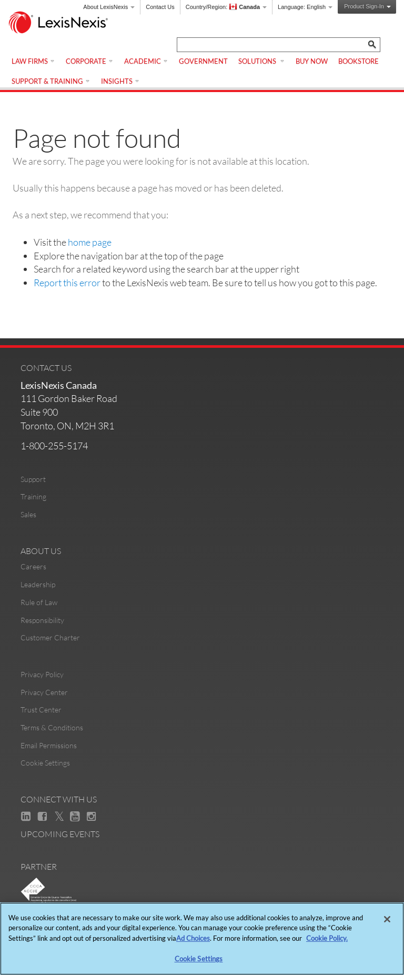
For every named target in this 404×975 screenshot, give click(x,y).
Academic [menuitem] (146, 61)
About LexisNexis (109, 7)
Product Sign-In (367, 6)
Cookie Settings (45, 762)
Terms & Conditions (52, 727)
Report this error (67, 282)
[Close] (387, 919)
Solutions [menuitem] (261, 61)
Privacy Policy (42, 674)
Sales (28, 514)
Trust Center (41, 709)
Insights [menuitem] (120, 81)
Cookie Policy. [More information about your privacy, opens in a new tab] (327, 938)
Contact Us (160, 7)
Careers (33, 566)
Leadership (38, 584)
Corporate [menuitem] (90, 61)
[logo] (63, 23)
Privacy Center (44, 692)
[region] (202, 938)
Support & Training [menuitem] (51, 81)
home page (90, 242)
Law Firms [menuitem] (33, 61)
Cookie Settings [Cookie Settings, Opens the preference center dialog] (199, 958)
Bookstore (358, 61)
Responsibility (42, 620)
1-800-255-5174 (54, 445)
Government (203, 61)
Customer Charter (50, 637)
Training (33, 496)
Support (33, 479)
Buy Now (312, 61)
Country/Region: (226, 7)
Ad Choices (193, 938)
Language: (305, 7)
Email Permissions (49, 745)
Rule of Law (39, 602)
